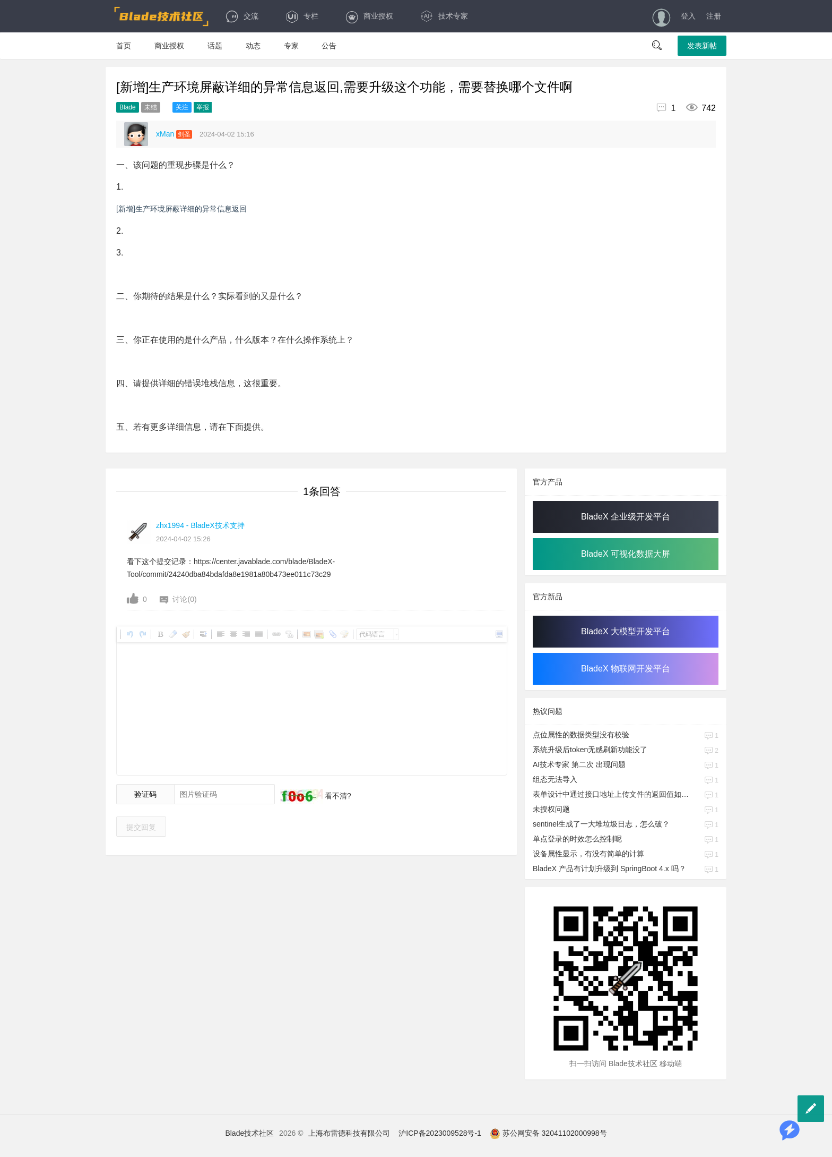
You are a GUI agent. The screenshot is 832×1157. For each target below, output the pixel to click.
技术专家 (444, 16)
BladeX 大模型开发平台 (625, 631)
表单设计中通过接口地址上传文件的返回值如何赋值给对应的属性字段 (612, 794)
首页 (123, 45)
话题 (214, 45)
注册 (713, 16)
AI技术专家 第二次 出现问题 (579, 764)
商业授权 (369, 16)
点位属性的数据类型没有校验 (581, 734)
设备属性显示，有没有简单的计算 (588, 853)
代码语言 (372, 634)
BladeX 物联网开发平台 (625, 668)
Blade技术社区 (249, 1133)
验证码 (145, 794)
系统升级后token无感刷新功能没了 (590, 749)
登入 (688, 16)
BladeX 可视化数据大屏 (625, 553)
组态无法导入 (555, 779)
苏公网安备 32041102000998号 (548, 1133)
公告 (329, 45)
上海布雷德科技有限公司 (349, 1133)
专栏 (301, 16)
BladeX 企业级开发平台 (625, 516)
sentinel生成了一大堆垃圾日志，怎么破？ (601, 824)
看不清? (337, 796)
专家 (291, 45)
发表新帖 (702, 45)
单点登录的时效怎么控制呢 (577, 839)
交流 (241, 16)
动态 (253, 45)
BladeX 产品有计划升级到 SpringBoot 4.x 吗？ (609, 868)
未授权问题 (551, 809)
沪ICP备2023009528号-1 (439, 1133)
